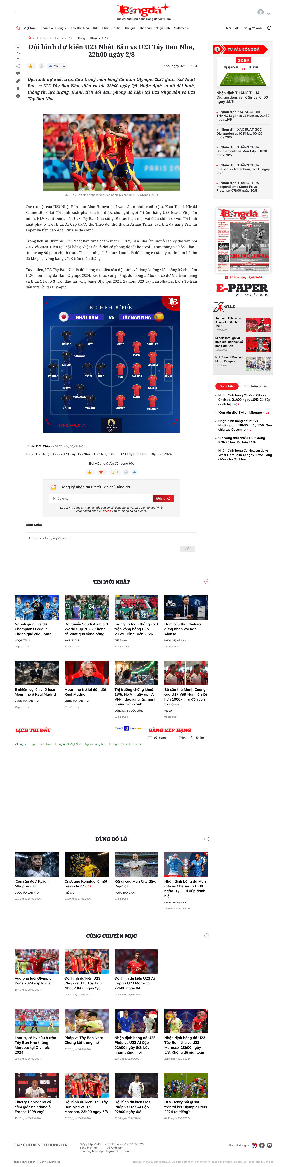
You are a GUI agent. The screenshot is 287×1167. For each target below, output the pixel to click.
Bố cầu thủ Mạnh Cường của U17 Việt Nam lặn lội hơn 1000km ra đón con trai (185, 695)
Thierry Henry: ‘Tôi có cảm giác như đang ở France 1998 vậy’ (33, 1105)
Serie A (126, 742)
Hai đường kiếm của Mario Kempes (229, 359)
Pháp (106, 28)
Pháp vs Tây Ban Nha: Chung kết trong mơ (84, 1038)
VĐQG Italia (22, 638)
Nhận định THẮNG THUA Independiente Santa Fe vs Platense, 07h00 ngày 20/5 (238, 186)
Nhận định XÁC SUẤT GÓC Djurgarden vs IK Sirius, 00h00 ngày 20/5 (240, 133)
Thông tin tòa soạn (24, 1160)
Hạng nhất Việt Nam (68, 742)
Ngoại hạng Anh (175, 638)
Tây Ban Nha (80, 28)
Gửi (187, 547)
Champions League (54, 28)
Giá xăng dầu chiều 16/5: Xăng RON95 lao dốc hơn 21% (241, 440)
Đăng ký (163, 497)
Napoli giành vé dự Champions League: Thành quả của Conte (33, 627)
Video (168, 709)
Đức (95, 28)
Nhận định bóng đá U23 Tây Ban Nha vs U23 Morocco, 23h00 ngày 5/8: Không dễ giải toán (184, 1043)
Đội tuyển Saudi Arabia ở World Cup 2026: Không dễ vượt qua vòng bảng (86, 627)
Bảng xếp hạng (170, 728)
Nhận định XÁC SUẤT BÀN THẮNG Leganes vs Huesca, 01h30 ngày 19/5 (243, 115)
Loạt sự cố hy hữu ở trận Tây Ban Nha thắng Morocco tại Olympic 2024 (35, 1043)
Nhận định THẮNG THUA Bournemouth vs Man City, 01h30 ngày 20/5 (242, 151)
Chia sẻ (59, 66)
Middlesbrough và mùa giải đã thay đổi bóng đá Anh (229, 342)
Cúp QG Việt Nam (41, 742)
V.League (21, 742)
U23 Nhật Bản (105, 454)
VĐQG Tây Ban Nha (27, 699)
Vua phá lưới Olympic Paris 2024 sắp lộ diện (34, 979)
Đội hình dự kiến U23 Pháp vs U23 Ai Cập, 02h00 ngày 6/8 (132, 1105)
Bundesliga (140, 742)
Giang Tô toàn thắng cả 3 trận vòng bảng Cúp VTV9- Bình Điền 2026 (136, 627)
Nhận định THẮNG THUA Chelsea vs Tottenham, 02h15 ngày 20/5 (243, 169)
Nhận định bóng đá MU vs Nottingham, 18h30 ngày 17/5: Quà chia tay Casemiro (245, 425)
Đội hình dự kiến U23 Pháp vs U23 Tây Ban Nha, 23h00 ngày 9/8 (83, 982)
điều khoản (104, 509)
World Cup (72, 638)
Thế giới (130, 28)
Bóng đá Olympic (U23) (93, 38)
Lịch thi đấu (33, 728)
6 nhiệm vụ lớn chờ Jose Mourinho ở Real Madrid (35, 690)
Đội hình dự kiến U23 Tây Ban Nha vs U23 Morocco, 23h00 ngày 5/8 (86, 1105)
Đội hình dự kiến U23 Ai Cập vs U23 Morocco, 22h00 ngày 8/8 (135, 982)
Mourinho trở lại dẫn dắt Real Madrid (85, 690)
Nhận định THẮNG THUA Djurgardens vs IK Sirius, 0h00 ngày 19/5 (242, 97)
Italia (117, 28)
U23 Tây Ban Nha (133, 454)
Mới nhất (232, 28)
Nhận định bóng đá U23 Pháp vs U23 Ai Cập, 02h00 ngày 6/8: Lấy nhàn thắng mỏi (135, 1043)
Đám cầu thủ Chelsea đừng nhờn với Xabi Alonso (182, 627)
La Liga (114, 742)
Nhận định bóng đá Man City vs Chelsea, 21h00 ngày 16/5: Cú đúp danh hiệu (185, 887)
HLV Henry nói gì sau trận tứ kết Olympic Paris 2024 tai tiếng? (185, 1105)
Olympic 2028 (63, 38)
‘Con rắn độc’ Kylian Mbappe (32, 882)
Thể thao (145, 28)
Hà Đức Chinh (41, 446)
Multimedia (181, 28)
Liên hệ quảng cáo (50, 1160)
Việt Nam (30, 28)
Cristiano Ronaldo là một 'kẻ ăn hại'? (86, 882)
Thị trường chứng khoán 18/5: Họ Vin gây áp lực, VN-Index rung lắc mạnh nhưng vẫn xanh (136, 695)
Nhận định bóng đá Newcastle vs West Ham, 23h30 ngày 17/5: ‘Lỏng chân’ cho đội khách (245, 454)
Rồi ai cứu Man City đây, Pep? (135, 882)
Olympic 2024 (161, 454)
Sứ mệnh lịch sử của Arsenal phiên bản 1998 (229, 322)
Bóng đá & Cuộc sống (129, 709)
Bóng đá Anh (253, 28)
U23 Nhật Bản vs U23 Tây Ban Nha (63, 454)
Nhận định (163, 28)
